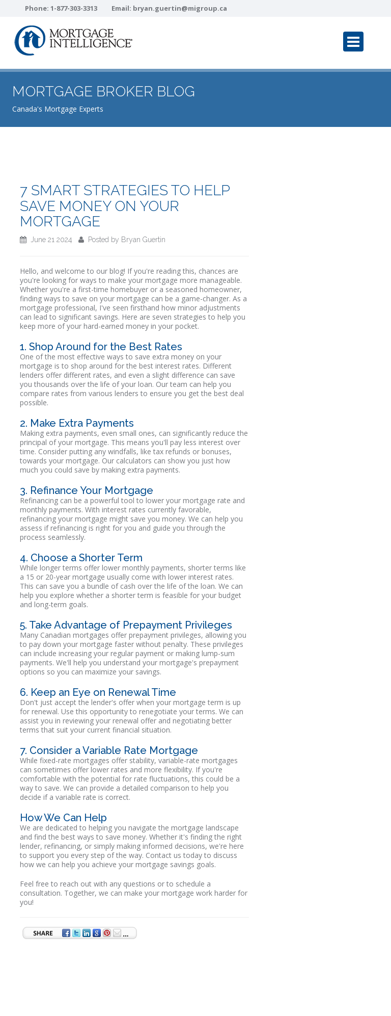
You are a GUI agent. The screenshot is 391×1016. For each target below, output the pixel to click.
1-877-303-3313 (73, 8)
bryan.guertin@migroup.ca (180, 8)
